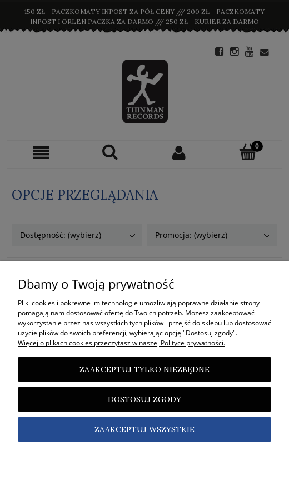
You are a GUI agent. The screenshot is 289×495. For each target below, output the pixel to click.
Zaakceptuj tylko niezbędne (144, 369)
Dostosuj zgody (144, 399)
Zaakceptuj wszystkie (144, 429)
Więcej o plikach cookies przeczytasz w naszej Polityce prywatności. (121, 343)
